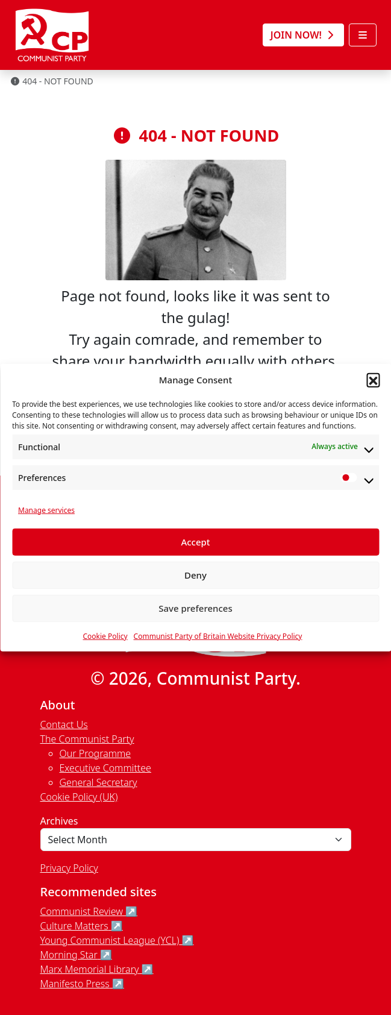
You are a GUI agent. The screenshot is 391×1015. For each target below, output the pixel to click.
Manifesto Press (75, 983)
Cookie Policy (105, 635)
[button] (373, 380)
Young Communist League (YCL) (110, 940)
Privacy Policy (69, 868)
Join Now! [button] (303, 35)
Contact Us (64, 724)
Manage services (46, 509)
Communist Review (81, 911)
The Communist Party (87, 739)
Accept (195, 542)
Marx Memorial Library (89, 969)
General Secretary (98, 782)
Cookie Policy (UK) (79, 796)
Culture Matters (74, 925)
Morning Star (69, 954)
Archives (59, 821)
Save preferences (195, 608)
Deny (195, 575)
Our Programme (95, 753)
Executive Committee (105, 768)
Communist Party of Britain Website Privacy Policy (218, 635)
